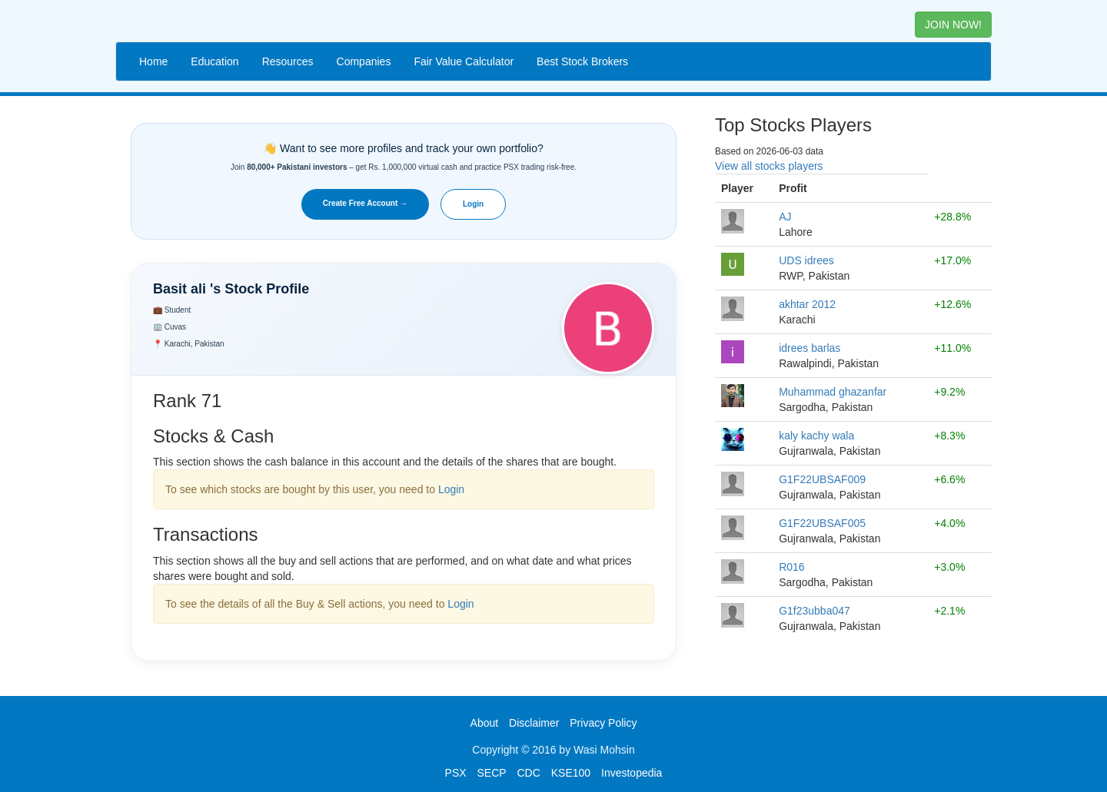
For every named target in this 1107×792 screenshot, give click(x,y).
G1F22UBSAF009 (822, 479)
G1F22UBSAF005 (822, 523)
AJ (785, 216)
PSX (456, 773)
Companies (364, 61)
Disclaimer (534, 723)
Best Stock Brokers (582, 61)
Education (214, 61)
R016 (791, 567)
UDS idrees (806, 260)
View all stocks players (769, 166)
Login (473, 204)
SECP (491, 773)
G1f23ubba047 (814, 611)
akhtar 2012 (807, 304)
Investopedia (631, 773)
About (484, 723)
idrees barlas (809, 348)
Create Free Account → (365, 203)
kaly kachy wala (816, 435)
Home (153, 61)
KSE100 (570, 773)
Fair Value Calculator (464, 61)
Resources (288, 61)
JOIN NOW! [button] (953, 24)
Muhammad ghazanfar (832, 392)
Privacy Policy (603, 723)
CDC (528, 773)
